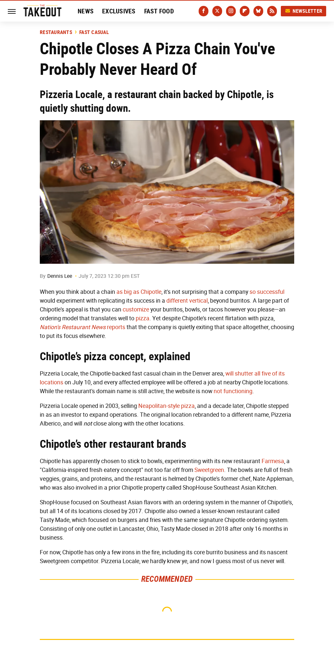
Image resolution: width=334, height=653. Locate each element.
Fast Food (159, 11)
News (86, 11)
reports (82, 327)
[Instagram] (231, 11)
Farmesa (273, 461)
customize (136, 309)
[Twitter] (217, 11)
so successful (267, 291)
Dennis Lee (59, 276)
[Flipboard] (245, 11)
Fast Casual (94, 32)
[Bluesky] (258, 11)
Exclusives (119, 11)
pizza (142, 318)
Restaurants (56, 32)
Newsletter (304, 11)
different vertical (187, 300)
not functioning (233, 391)
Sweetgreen (209, 470)
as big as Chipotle (138, 291)
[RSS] (272, 11)
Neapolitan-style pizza (166, 406)
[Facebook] (203, 11)
